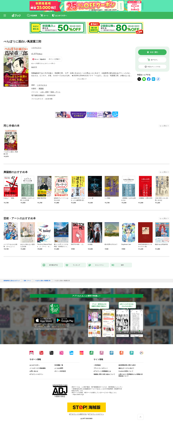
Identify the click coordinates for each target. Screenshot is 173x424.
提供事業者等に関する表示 (127, 365)
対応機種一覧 (58, 365)
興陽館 (41, 88)
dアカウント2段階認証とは (102, 371)
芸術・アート (56, 92)
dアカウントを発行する (78, 414)
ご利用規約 (97, 365)
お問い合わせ (34, 371)
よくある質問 (58, 368)
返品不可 (34, 67)
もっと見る (163, 126)
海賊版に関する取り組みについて (104, 374)
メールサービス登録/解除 (38, 368)
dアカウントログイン (36, 374)
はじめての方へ (35, 365)
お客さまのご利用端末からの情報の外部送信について (131, 375)
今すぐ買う (154, 52)
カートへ (154, 60)
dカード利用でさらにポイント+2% (42, 63)
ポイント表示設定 (60, 371)
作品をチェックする (153, 67)
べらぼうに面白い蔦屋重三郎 (42, 280)
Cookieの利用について (126, 371)
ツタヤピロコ (36, 48)
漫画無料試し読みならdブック (12, 280)
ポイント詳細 (54, 59)
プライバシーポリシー (101, 368)
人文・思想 (44, 92)
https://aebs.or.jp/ (78, 394)
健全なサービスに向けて (126, 368)
